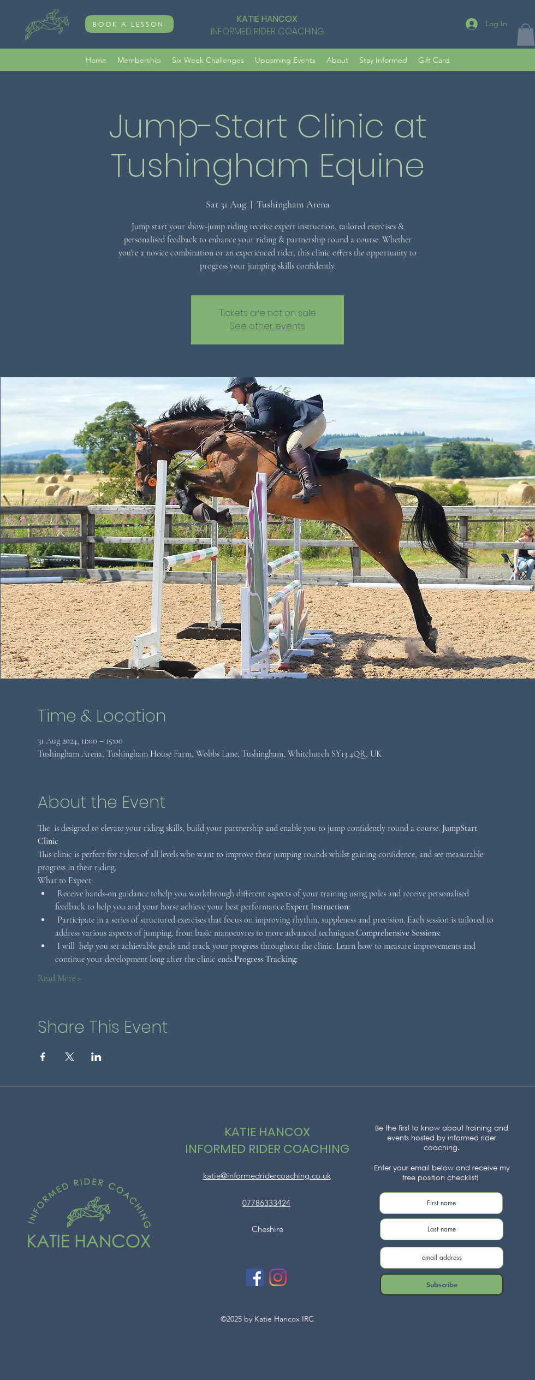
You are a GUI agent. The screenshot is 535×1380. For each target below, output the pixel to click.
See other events (267, 326)
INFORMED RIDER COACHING (267, 1148)
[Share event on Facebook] (43, 1056)
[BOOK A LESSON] (129, 24)
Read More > (59, 978)
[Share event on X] (69, 1056)
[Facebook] (255, 1277)
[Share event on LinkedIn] (96, 1056)
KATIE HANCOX (267, 19)
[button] (525, 34)
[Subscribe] (441, 1284)
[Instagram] (278, 1277)
